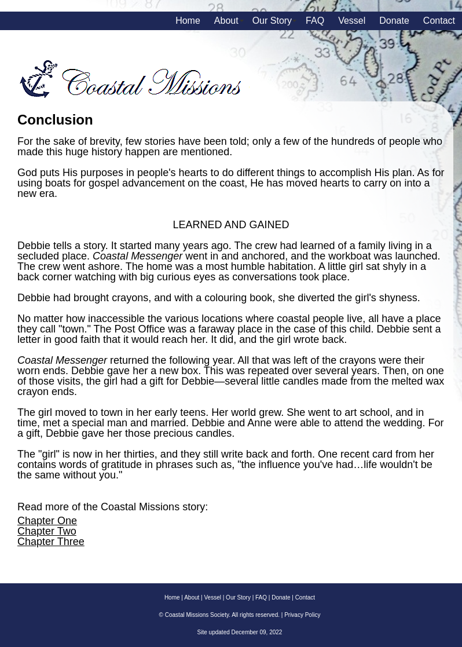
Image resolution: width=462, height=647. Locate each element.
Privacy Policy (302, 615)
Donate (394, 20)
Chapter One (47, 521)
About (226, 20)
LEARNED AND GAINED (231, 225)
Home (187, 20)
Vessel (351, 20)
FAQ (315, 20)
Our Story (272, 20)
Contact (439, 20)
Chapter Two (46, 531)
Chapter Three (51, 541)
